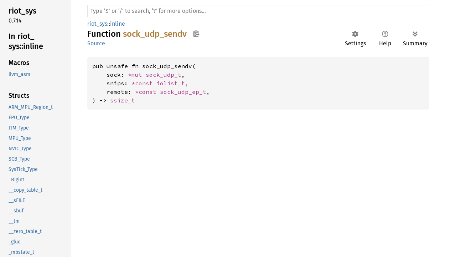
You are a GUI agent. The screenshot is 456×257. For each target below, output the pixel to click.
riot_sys (97, 23)
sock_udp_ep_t (183, 91)
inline (117, 23)
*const (143, 83)
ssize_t (122, 100)
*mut (137, 74)
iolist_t (170, 83)
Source (96, 43)
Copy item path (196, 33)
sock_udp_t (163, 74)
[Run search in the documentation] (258, 11)
